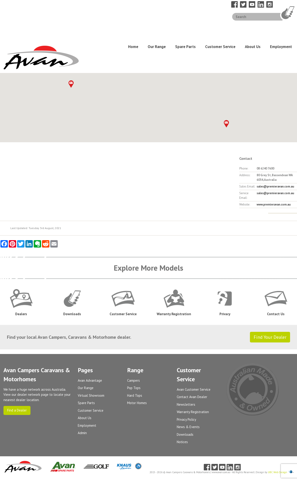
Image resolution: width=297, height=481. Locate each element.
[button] (226, 84)
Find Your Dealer (270, 297)
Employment (281, 27)
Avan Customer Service (193, 350)
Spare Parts (185, 27)
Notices (182, 402)
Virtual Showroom (91, 356)
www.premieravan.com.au (274, 165)
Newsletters (186, 365)
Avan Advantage (90, 341)
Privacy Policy (186, 380)
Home (133, 27)
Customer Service (220, 27)
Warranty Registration (193, 372)
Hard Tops (134, 356)
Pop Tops (134, 348)
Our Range (157, 27)
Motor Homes (137, 363)
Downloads (185, 395)
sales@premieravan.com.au (275, 147)
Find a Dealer (17, 371)
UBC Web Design (277, 432)
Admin (82, 393)
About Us (253, 27)
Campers (133, 341)
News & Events (188, 387)
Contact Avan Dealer (192, 357)
